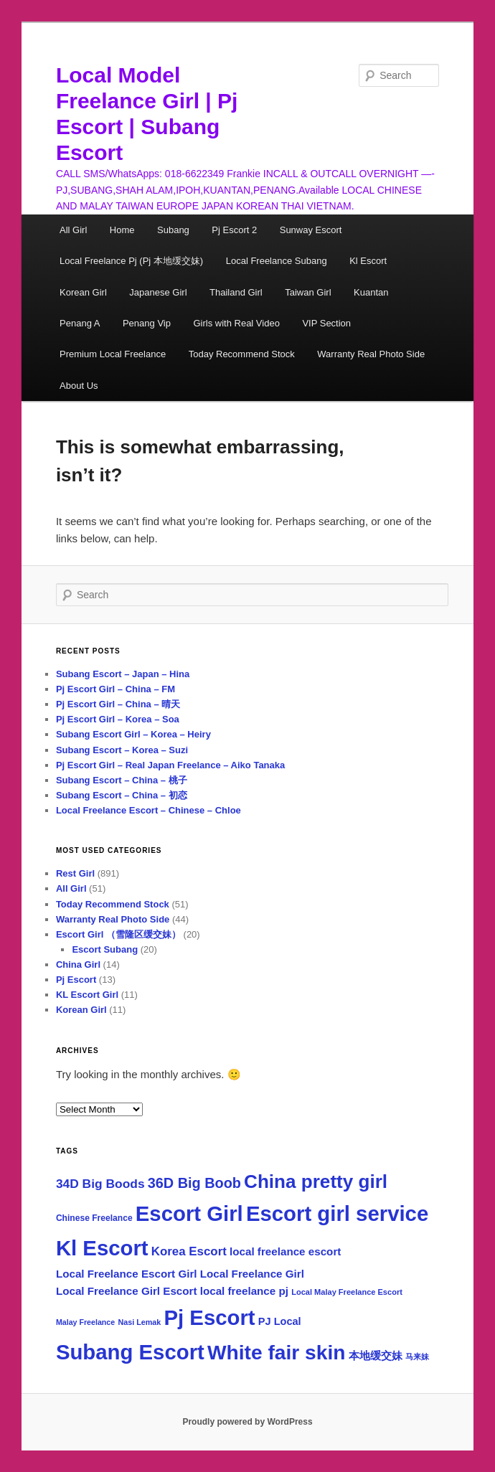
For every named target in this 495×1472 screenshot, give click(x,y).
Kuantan (371, 292)
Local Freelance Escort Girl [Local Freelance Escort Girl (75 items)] (126, 1274)
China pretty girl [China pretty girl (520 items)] (315, 1181)
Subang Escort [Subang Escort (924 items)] (130, 1352)
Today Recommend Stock (242, 354)
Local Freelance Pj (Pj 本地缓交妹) (131, 260)
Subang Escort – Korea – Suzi (122, 750)
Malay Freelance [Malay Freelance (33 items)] (85, 1322)
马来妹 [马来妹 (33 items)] (417, 1356)
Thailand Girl (236, 292)
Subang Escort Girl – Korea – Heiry (133, 734)
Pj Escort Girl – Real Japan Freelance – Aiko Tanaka (170, 765)
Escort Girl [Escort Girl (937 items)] (189, 1213)
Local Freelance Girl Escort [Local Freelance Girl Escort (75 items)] (126, 1291)
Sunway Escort (311, 230)
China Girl (78, 964)
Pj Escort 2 (234, 230)
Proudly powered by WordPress (247, 1422)
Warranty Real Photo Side (371, 354)
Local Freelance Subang (276, 260)
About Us (79, 385)
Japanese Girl (158, 292)
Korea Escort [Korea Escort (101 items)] (189, 1251)
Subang (173, 230)
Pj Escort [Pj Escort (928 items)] (209, 1317)
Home (122, 230)
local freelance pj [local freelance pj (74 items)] (244, 1291)
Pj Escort (76, 979)
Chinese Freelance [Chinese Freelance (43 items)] (94, 1218)
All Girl (73, 230)
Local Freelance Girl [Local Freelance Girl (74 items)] (252, 1274)
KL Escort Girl (87, 994)
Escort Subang (105, 949)
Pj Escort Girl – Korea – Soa (117, 719)
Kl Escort (368, 260)
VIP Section (326, 323)
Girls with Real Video (236, 323)
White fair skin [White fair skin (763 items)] (276, 1352)
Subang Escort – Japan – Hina (122, 674)
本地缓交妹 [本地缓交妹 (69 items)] (375, 1356)
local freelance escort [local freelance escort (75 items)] (285, 1251)
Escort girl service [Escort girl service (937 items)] (337, 1213)
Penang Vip (147, 323)
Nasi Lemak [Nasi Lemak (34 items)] (139, 1322)
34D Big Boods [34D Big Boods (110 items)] (100, 1183)
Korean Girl (83, 292)
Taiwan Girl (308, 292)
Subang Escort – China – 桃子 (121, 780)
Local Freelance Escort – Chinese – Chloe (148, 810)
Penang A (80, 323)
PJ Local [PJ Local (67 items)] (279, 1321)
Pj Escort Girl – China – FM (115, 689)
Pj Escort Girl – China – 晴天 (118, 704)
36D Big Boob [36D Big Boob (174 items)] (194, 1183)
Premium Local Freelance (113, 354)
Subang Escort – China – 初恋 (121, 795)
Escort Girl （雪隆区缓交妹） (118, 934)
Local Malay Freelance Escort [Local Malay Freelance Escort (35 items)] (346, 1292)
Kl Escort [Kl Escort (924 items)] (102, 1248)
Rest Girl (75, 873)
